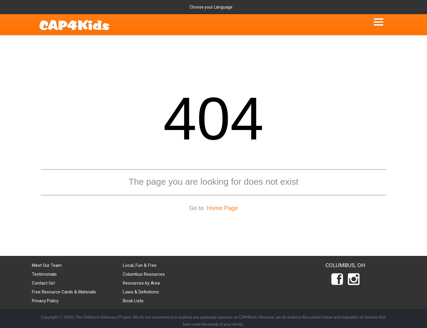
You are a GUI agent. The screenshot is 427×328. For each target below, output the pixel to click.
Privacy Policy (45, 300)
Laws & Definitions (141, 292)
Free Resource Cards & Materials (64, 292)
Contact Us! (43, 283)
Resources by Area (141, 283)
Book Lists (133, 300)
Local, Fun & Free (140, 265)
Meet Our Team (47, 265)
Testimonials (44, 274)
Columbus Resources (144, 274)
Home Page (222, 208)
